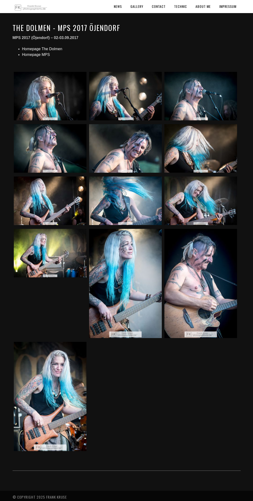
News (118, 6)
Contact (159, 6)
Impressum (227, 6)
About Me (203, 6)
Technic (180, 6)
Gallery (136, 6)
